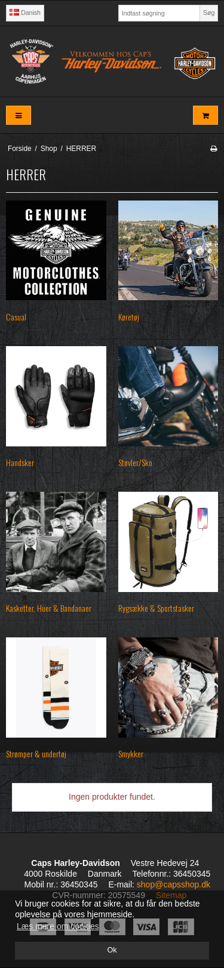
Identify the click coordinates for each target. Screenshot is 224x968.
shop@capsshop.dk (173, 884)
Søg (208, 12)
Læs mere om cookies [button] (58, 926)
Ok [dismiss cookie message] (111, 950)
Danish (25, 12)
